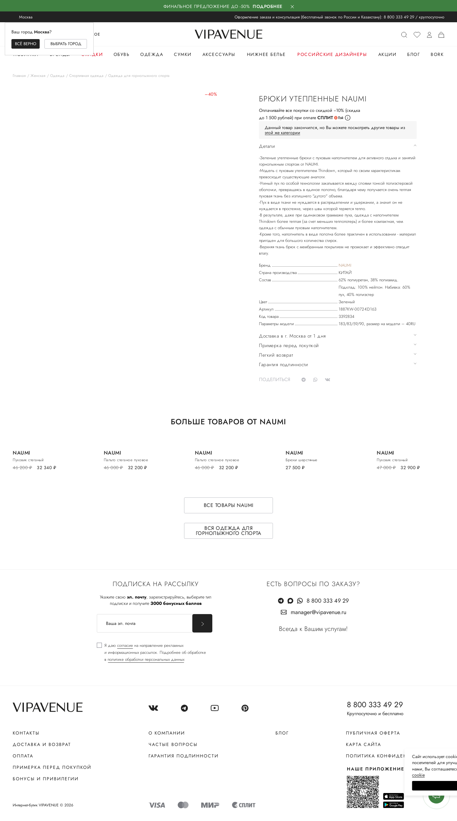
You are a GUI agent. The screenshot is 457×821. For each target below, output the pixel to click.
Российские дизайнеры (332, 54)
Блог (413, 54)
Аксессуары (218, 54)
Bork (437, 54)
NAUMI (345, 265)
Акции (387, 54)
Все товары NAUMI (229, 505)
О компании (167, 733)
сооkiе (332, 775)
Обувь (122, 54)
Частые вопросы (173, 744)
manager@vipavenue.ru (318, 612)
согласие (125, 645)
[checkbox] (151, 652)
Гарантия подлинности (184, 756)
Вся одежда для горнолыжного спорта (229, 530)
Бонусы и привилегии (46, 779)
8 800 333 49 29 (399, 17)
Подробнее (267, 6)
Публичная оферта (373, 733)
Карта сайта (363, 744)
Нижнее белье (266, 54)
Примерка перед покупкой (52, 767)
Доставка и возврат (42, 744)
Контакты (26, 733)
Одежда (151, 54)
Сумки (183, 54)
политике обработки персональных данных (146, 659)
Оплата (23, 756)
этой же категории (282, 132)
